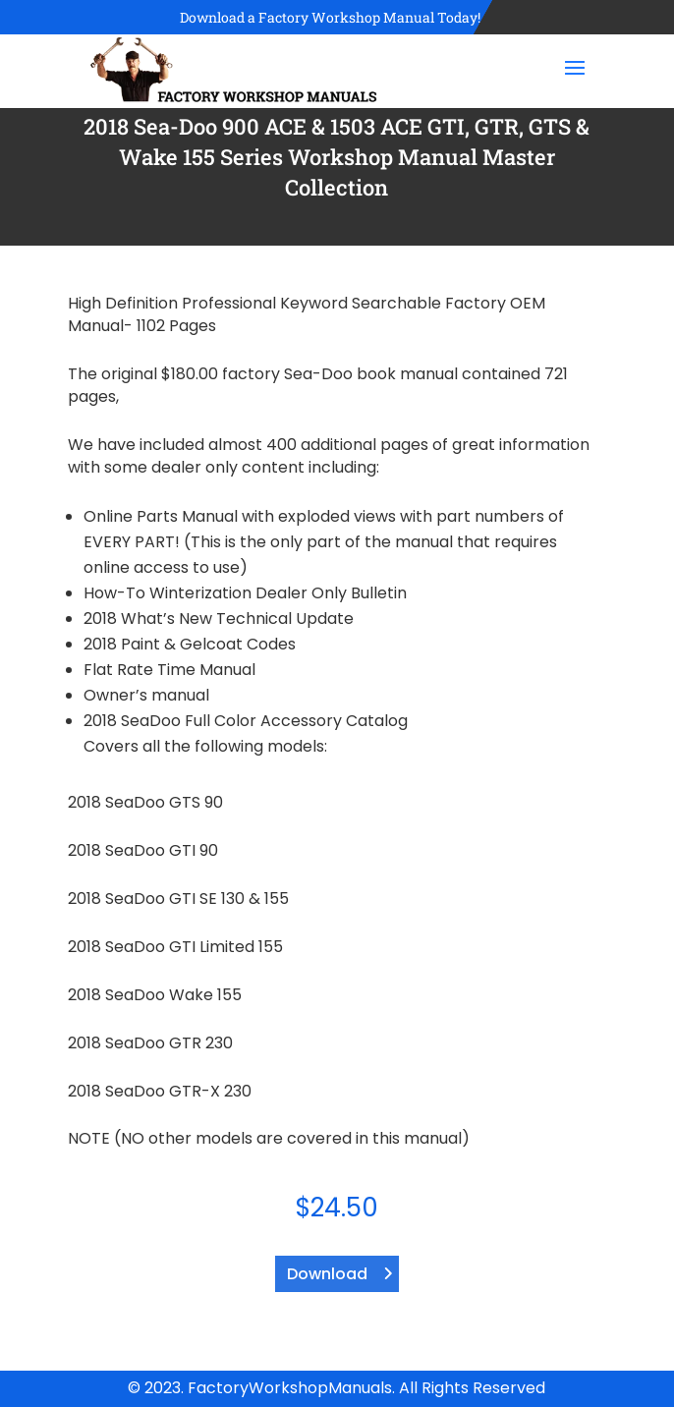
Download (327, 1274)
